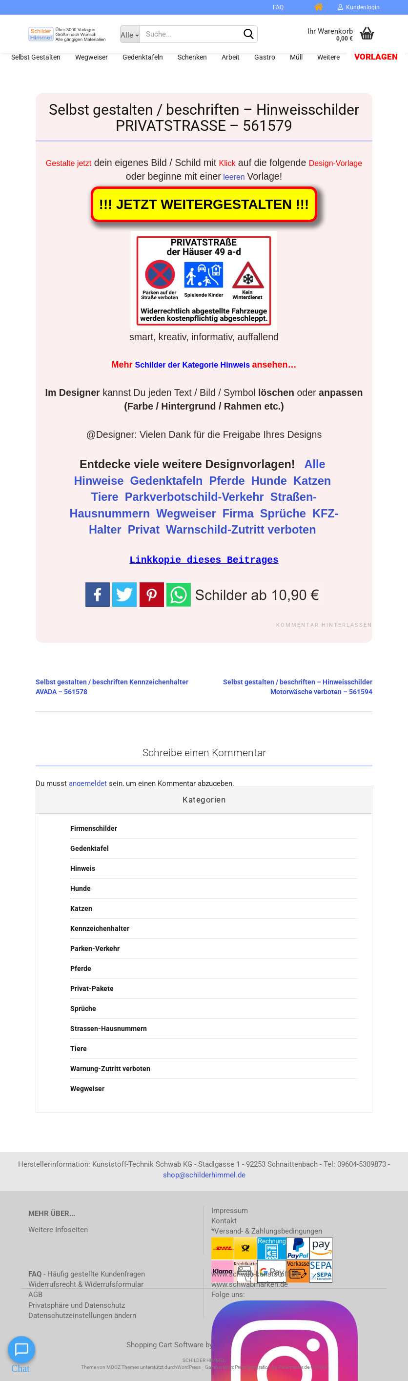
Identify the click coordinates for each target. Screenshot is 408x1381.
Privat (145, 529)
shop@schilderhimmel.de (204, 1174)
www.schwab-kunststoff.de (255, 1273)
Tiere (106, 497)
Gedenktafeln (142, 57)
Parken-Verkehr (95, 948)
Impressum (229, 1210)
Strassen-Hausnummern (108, 1028)
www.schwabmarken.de (249, 1283)
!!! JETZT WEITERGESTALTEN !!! (204, 204)
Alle (316, 464)
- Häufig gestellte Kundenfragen (86, 1273)
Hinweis (82, 868)
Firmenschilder (93, 828)
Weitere (328, 57)
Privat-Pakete (92, 988)
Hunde (270, 480)
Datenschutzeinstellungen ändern (82, 1315)
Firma (240, 513)
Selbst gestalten (36, 57)
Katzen (313, 480)
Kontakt (224, 1220)
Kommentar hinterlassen (324, 624)
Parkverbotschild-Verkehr (196, 497)
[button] (244, 593)
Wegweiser (91, 57)
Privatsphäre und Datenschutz (76, 1304)
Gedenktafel (89, 848)
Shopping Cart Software (165, 1344)
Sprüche (284, 513)
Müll (296, 57)
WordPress (189, 1366)
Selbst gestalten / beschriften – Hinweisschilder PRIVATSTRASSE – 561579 (204, 117)
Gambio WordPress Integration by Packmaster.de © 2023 (266, 1366)
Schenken (192, 57)
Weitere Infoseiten (58, 1229)
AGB (35, 1294)
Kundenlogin (359, 7)
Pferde (228, 480)
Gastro (264, 57)
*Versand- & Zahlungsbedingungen (266, 1230)
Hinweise (100, 480)
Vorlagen (376, 57)
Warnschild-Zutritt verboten (242, 529)
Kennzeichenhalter (99, 928)
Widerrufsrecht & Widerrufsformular (85, 1283)
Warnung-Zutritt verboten (110, 1068)
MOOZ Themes (122, 1366)
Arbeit (231, 57)
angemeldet (88, 783)
